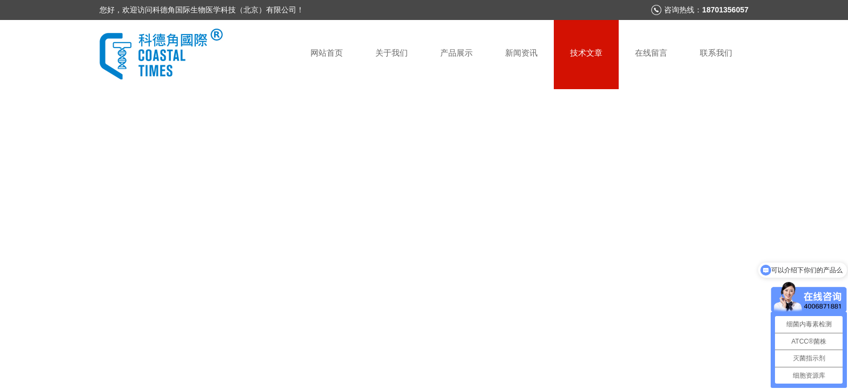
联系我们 (716, 52)
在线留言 (651, 52)
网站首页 (326, 52)
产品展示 (456, 52)
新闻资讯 (521, 52)
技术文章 (586, 52)
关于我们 (391, 52)
